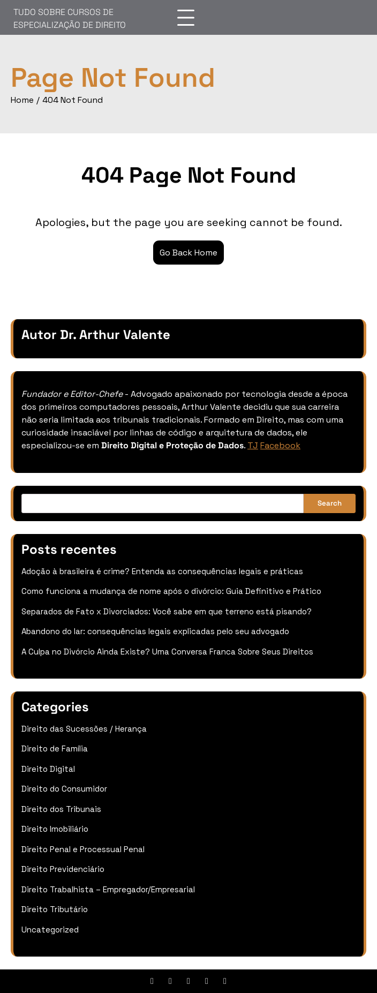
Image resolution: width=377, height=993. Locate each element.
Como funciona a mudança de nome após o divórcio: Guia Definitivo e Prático (171, 591)
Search (330, 503)
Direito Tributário (54, 909)
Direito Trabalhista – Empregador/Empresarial (108, 889)
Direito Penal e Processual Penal (83, 849)
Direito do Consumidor (64, 789)
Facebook (280, 445)
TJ (252, 445)
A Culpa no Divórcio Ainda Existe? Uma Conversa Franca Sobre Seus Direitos (167, 651)
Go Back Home (188, 252)
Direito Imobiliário (54, 829)
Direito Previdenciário (62, 869)
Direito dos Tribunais (61, 809)
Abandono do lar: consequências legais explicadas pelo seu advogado (155, 631)
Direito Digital (48, 769)
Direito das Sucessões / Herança (84, 729)
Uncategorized (50, 929)
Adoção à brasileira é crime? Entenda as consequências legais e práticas (162, 571)
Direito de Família (54, 748)
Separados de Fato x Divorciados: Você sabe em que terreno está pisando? (166, 611)
